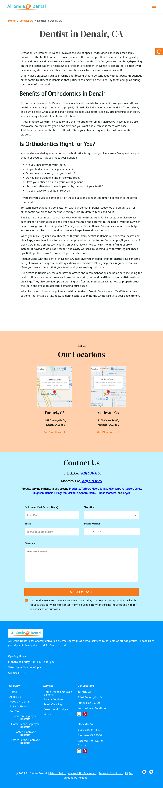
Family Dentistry (53, 699)
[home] (26, 6)
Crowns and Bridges (56, 709)
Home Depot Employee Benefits (25, 725)
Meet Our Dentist (20, 701)
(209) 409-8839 (91, 481)
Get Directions (52, 432)
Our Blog (15, 711)
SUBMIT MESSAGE (81, 592)
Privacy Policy (58, 773)
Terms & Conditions (111, 773)
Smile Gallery (18, 706)
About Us (15, 696)
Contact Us (27, 20)
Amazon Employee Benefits (25, 717)
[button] (111, 515)
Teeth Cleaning (53, 704)
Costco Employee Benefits (25, 733)
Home (12, 20)
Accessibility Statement (82, 773)
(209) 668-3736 (90, 473)
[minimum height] (81, 565)
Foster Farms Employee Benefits (25, 741)
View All (49, 714)
